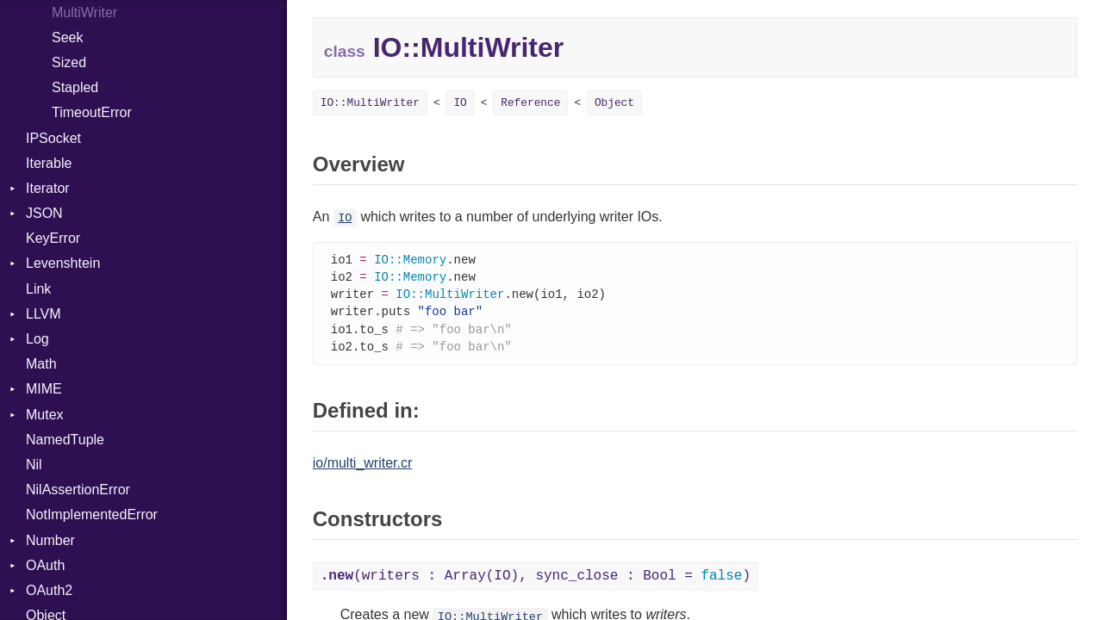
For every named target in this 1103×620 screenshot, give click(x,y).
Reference (530, 102)
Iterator (48, 188)
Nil (34, 464)
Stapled (75, 87)
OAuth (45, 565)
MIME (44, 388)
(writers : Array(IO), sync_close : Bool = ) (536, 581)
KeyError (53, 238)
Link (38, 289)
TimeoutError (92, 112)
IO (459, 102)
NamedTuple (65, 439)
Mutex (45, 414)
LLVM (43, 314)
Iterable (49, 163)
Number (50, 540)
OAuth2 (49, 590)
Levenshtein (63, 263)
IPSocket (53, 138)
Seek (67, 37)
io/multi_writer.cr (363, 468)
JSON (44, 213)
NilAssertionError (78, 489)
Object (614, 102)
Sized (69, 62)
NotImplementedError (92, 514)
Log (37, 339)
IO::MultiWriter (370, 102)
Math (41, 363)
